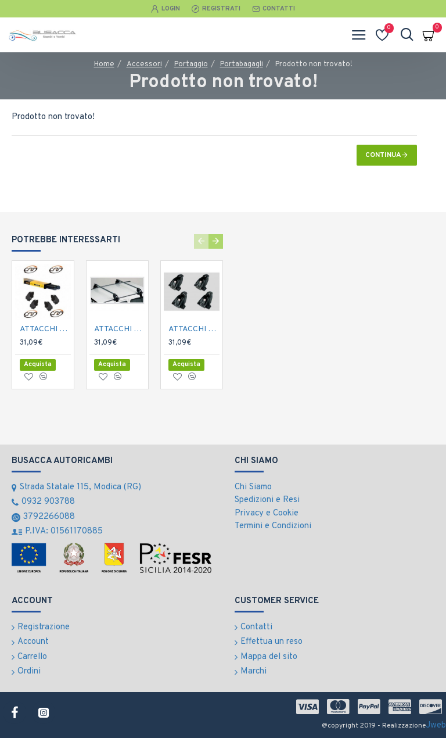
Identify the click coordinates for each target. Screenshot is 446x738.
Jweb (436, 725)
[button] (201, 241)
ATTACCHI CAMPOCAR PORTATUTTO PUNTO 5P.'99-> (119, 329)
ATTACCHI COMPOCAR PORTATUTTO (194, 329)
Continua (383, 155)
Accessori (144, 64)
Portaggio (191, 64)
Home (104, 64)
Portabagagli (241, 64)
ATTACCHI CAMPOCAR (45, 329)
